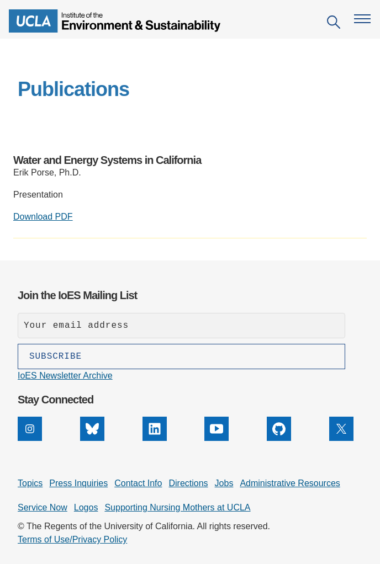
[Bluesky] (92, 438)
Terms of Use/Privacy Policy (72, 539)
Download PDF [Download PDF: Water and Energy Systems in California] (43, 216)
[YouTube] (216, 438)
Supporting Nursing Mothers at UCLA (177, 507)
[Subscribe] (181, 356)
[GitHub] (279, 438)
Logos (86, 507)
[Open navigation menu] (362, 19)
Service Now (42, 507)
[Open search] (333, 24)
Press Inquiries (78, 483)
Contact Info (138, 483)
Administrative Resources (290, 483)
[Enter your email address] (181, 325)
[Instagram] (30, 438)
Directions (188, 483)
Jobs (224, 483)
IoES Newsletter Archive (65, 375)
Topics (30, 483)
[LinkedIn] (154, 438)
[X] (341, 438)
